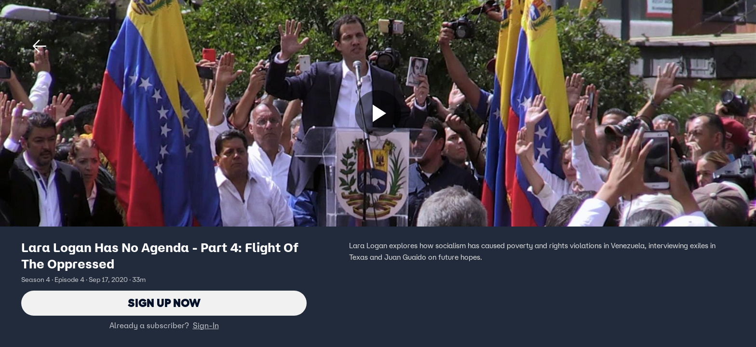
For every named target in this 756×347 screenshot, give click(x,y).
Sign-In (206, 325)
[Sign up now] (378, 113)
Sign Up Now (164, 302)
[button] (39, 46)
